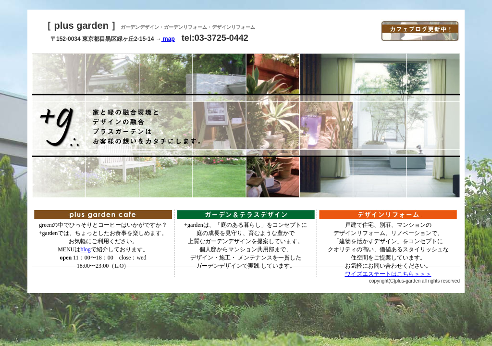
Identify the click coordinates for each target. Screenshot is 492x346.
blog (86, 249)
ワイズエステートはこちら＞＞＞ (388, 274)
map (168, 39)
